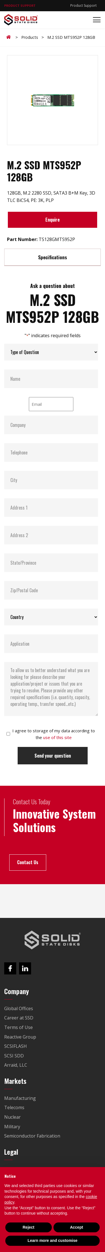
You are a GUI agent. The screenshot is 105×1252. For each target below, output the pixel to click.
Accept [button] (76, 1227)
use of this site (57, 737)
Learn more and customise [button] (52, 1240)
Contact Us (27, 862)
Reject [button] (28, 1227)
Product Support (83, 5)
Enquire (52, 219)
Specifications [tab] (52, 257)
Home (9, 37)
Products (29, 37)
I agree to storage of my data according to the (53, 734)
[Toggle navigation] (95, 20)
